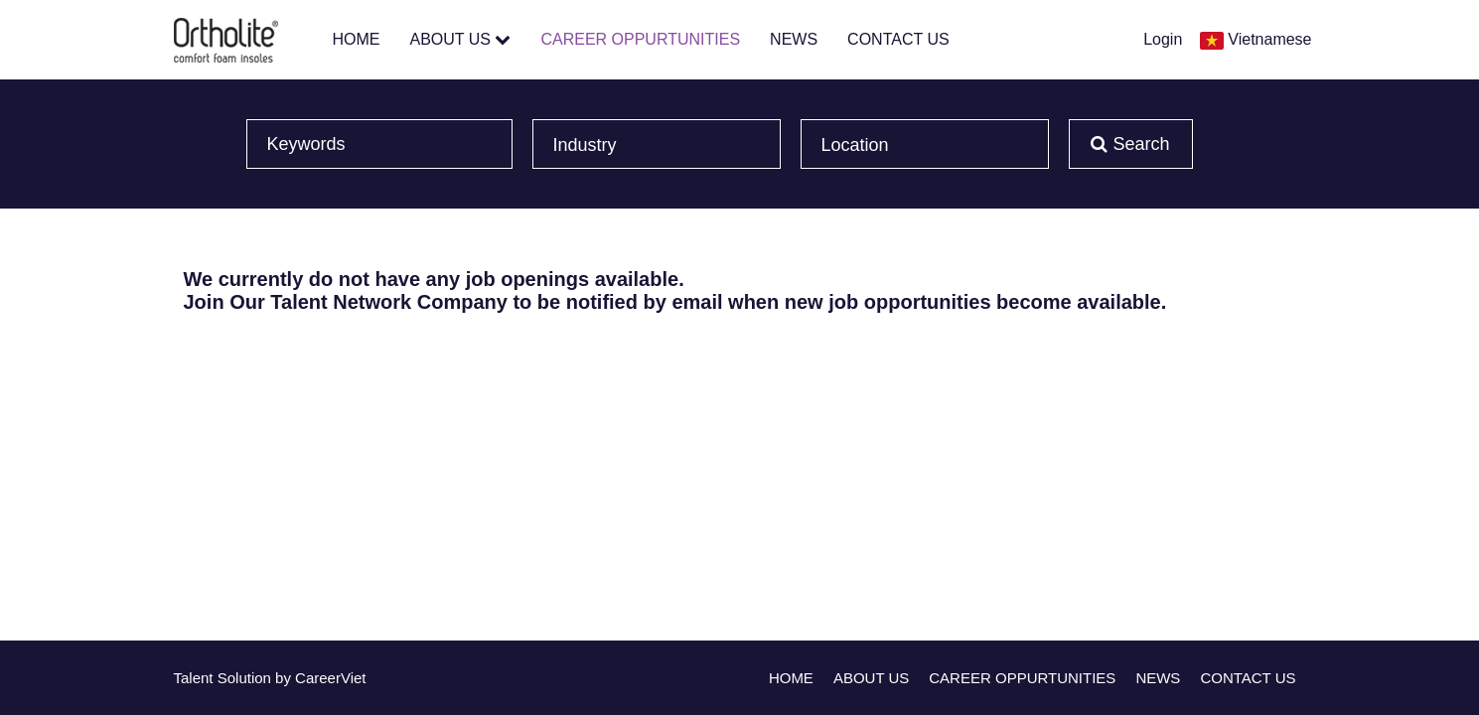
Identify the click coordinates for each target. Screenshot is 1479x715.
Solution (246, 677)
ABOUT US (461, 39)
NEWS (793, 39)
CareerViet (330, 677)
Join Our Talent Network (298, 302)
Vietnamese (1269, 39)
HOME (356, 39)
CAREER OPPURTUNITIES (640, 39)
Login (1162, 39)
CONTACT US (898, 39)
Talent (196, 677)
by (285, 677)
